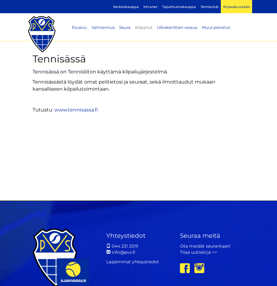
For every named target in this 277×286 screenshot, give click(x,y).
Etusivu (79, 27)
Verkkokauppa (126, 7)
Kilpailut (143, 27)
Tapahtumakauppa (179, 7)
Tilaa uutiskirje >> (198, 252)
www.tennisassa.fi (76, 110)
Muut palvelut (216, 27)
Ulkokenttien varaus (177, 27)
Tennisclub (210, 7)
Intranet (150, 7)
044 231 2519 (122, 246)
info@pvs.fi (120, 252)
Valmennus (103, 27)
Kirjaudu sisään (236, 7)
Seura (125, 27)
